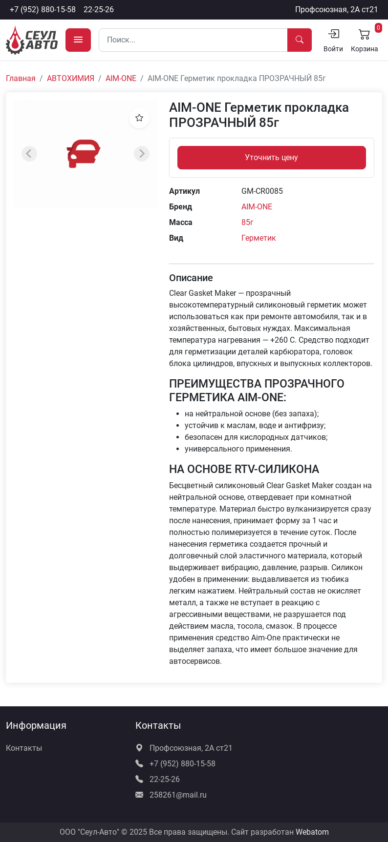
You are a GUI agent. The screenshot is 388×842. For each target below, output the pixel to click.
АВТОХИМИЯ (70, 78)
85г (247, 222)
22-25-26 (99, 9)
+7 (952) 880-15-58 (43, 9)
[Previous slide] (29, 154)
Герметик (258, 238)
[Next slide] (142, 154)
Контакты (24, 748)
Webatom (312, 832)
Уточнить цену (271, 157)
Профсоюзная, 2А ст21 (336, 9)
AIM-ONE (121, 78)
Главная (21, 78)
